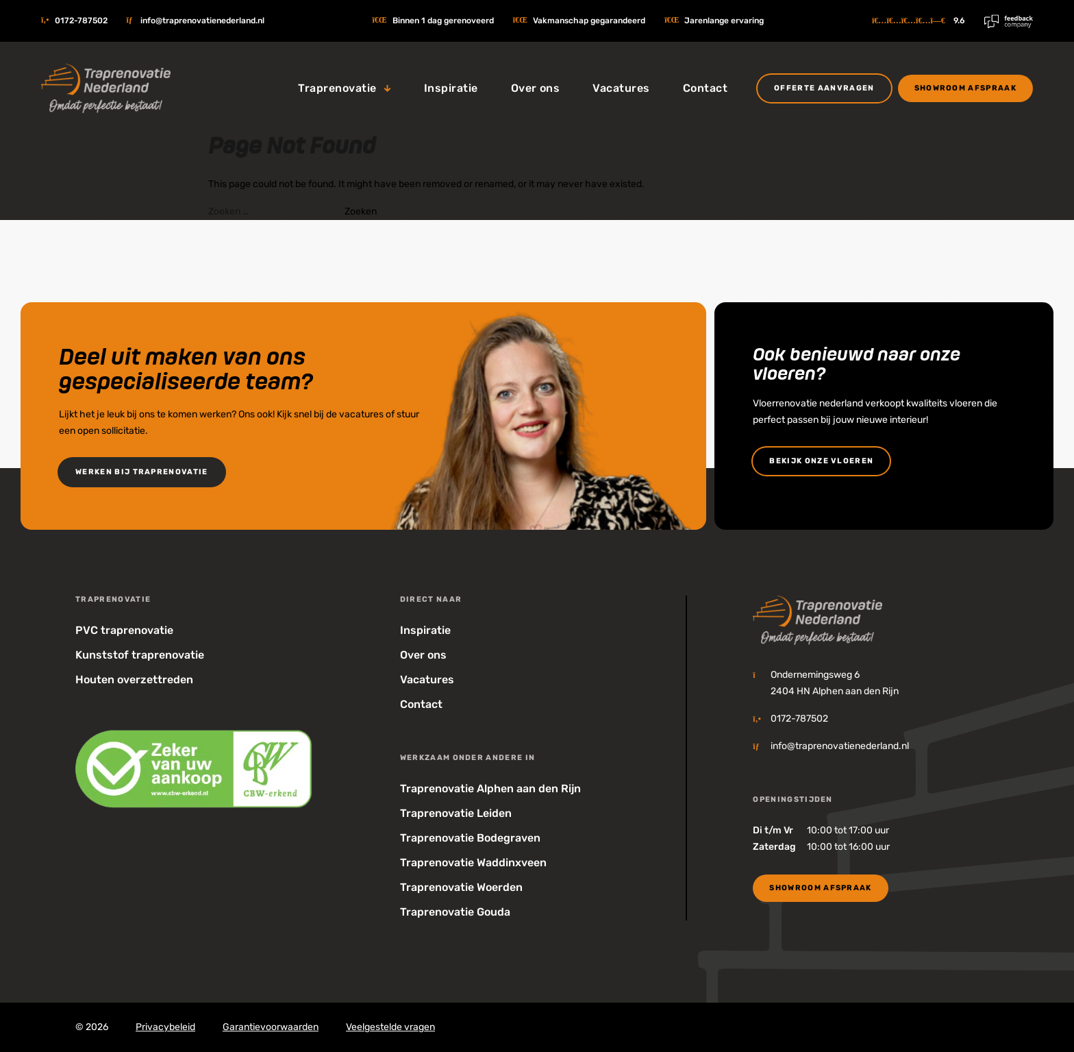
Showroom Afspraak (965, 88)
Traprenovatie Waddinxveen (473, 862)
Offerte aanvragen (824, 88)
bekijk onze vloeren (821, 460)
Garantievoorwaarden (271, 1027)
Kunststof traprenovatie (139, 654)
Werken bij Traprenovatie (141, 471)
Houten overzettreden (134, 679)
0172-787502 (81, 20)
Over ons (535, 88)
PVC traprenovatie (124, 630)
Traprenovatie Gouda (455, 911)
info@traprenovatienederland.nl (202, 20)
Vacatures (620, 88)
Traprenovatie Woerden (461, 887)
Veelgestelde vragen (390, 1027)
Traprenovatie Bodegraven (470, 837)
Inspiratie (451, 88)
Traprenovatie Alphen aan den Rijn (490, 788)
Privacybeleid (165, 1027)
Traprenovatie (337, 88)
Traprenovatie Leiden (456, 813)
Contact (705, 88)
